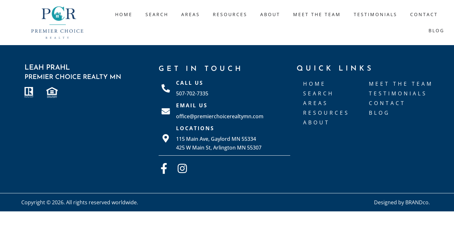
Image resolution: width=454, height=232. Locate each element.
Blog (436, 30)
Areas (190, 14)
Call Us (189, 82)
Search (156, 14)
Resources (230, 14)
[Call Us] (166, 88)
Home (124, 14)
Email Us (192, 105)
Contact (424, 14)
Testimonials (375, 14)
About (270, 14)
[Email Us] (166, 111)
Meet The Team (317, 14)
